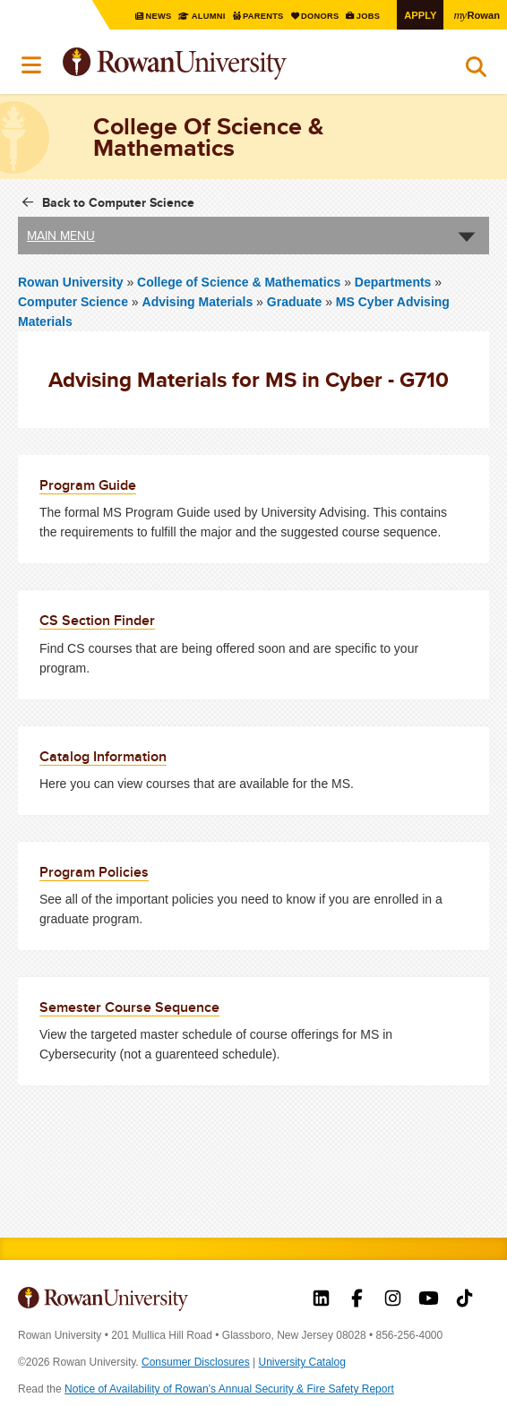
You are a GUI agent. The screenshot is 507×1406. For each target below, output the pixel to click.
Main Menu (61, 235)
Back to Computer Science (118, 202)
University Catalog (302, 1362)
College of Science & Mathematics (240, 282)
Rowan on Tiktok (464, 1300)
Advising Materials (198, 302)
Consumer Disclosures (196, 1362)
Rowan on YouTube (428, 1300)
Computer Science (73, 302)
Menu (32, 65)
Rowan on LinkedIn (321, 1300)
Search (476, 70)
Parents (254, 16)
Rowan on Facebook (357, 1300)
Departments (393, 282)
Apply (417, 15)
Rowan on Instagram (393, 1300)
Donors (313, 16)
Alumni (195, 16)
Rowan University (219, 64)
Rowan (475, 14)
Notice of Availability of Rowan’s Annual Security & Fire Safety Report (229, 1389)
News (145, 16)
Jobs (364, 16)
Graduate (294, 302)
